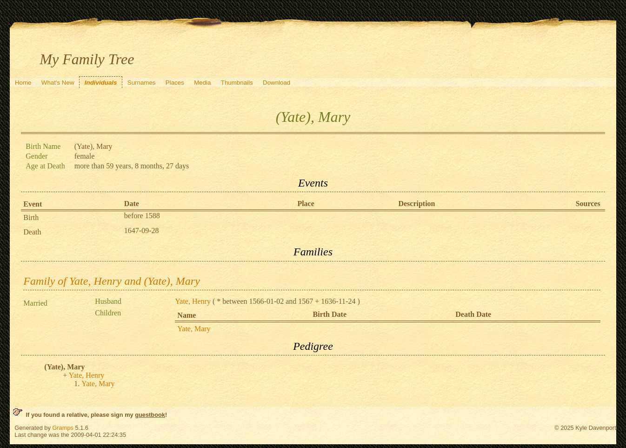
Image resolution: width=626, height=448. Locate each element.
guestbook (150, 414)
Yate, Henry (193, 301)
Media (202, 82)
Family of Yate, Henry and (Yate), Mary (111, 281)
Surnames (141, 82)
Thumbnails (237, 82)
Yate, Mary (193, 329)
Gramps (62, 427)
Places (175, 82)
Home (23, 82)
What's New (57, 82)
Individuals (101, 82)
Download (276, 82)
